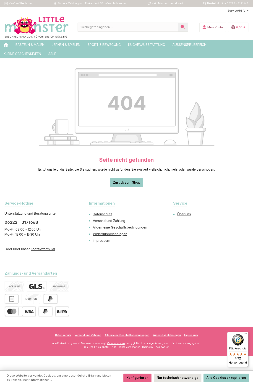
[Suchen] (183, 27)
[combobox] (128, 27)
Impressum (101, 240)
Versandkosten (116, 343)
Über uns (184, 214)
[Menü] (245, 334)
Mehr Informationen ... (37, 380)
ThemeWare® (161, 347)
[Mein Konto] (212, 27)
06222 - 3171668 (21, 222)
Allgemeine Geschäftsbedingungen (120, 227)
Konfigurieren (137, 378)
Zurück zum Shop (126, 182)
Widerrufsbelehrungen (110, 234)
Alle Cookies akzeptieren (226, 378)
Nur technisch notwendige (177, 378)
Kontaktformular (43, 249)
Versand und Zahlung (109, 221)
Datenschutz (102, 214)
